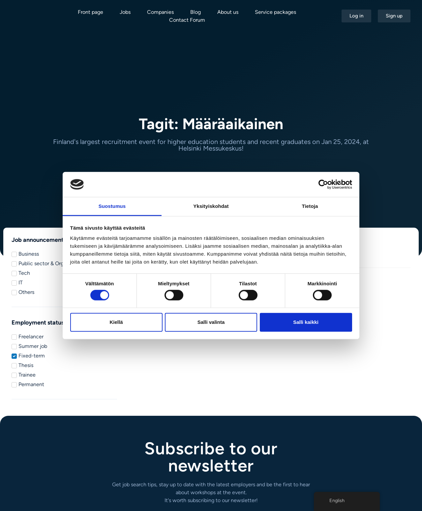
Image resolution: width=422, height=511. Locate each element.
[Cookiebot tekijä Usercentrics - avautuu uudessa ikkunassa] (323, 184)
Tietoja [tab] (310, 206)
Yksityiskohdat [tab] (210, 206)
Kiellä (116, 322)
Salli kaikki (305, 322)
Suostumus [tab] (112, 206)
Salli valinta (211, 322)
